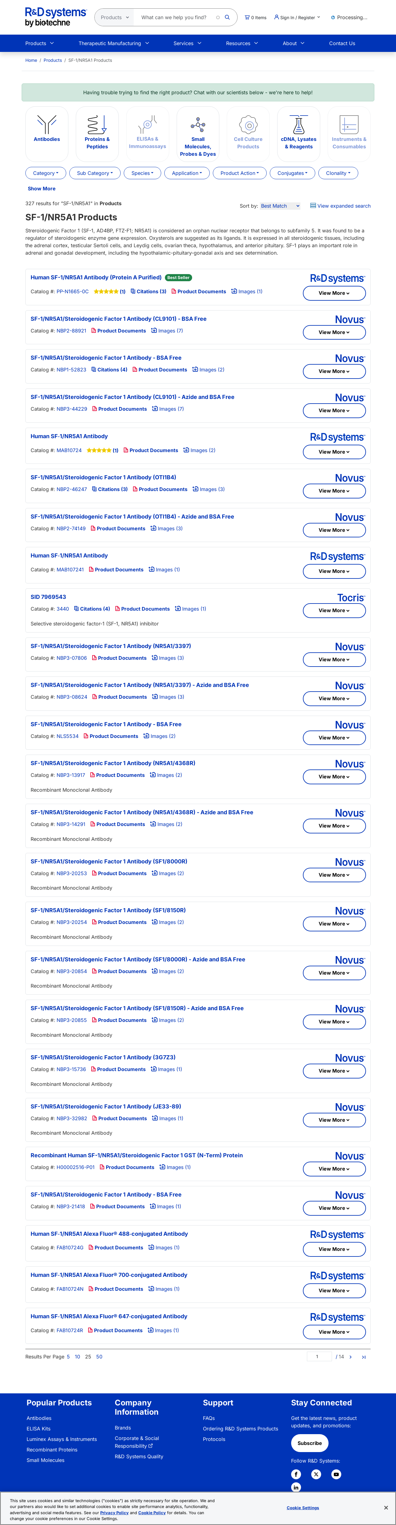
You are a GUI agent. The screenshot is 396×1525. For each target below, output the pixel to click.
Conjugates (291, 173)
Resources (238, 43)
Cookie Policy (152, 1512)
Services (183, 43)
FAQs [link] (209, 1418)
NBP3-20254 (72, 922)
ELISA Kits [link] (38, 1428)
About (290, 43)
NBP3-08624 (72, 697)
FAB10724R (70, 1330)
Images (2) (208, 369)
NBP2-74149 (71, 528)
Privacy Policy (114, 1512)
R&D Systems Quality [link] (139, 1456)
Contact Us (342, 43)
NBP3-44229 (72, 409)
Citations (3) (148, 291)
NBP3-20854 (72, 971)
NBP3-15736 (71, 1069)
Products (35, 43)
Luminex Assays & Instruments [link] (62, 1439)
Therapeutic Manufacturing (110, 43)
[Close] (386, 1507)
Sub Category (93, 173)
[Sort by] (280, 206)
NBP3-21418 (71, 1206)
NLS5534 (68, 736)
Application (185, 173)
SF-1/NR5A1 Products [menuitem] (90, 60)
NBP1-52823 (71, 369)
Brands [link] (123, 1428)
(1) (123, 292)
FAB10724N (70, 1289)
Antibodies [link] (39, 1418)
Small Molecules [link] (45, 1460)
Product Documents (198, 291)
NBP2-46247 (72, 489)
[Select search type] (112, 17)
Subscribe (310, 1443)
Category (44, 173)
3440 (63, 609)
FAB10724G (70, 1247)
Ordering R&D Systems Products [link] (240, 1428)
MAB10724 (69, 450)
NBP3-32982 (72, 1118)
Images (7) (167, 331)
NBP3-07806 (72, 658)
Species (140, 173)
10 (77, 1356)
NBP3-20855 (72, 1020)
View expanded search (340, 206)
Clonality (336, 173)
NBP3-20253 (72, 873)
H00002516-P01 (76, 1167)
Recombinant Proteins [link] (52, 1450)
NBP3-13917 (71, 775)
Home (31, 60)
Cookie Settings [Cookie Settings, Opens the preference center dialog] (303, 1507)
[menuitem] (31, 60)
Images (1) (247, 291)
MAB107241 (70, 569)
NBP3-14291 (71, 824)
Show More (42, 188)
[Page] (319, 1356)
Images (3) (208, 489)
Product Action (238, 173)
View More (332, 293)
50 (99, 1356)
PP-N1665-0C (73, 291)
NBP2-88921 (71, 331)
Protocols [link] (214, 1439)
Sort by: (249, 206)
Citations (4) (109, 369)
